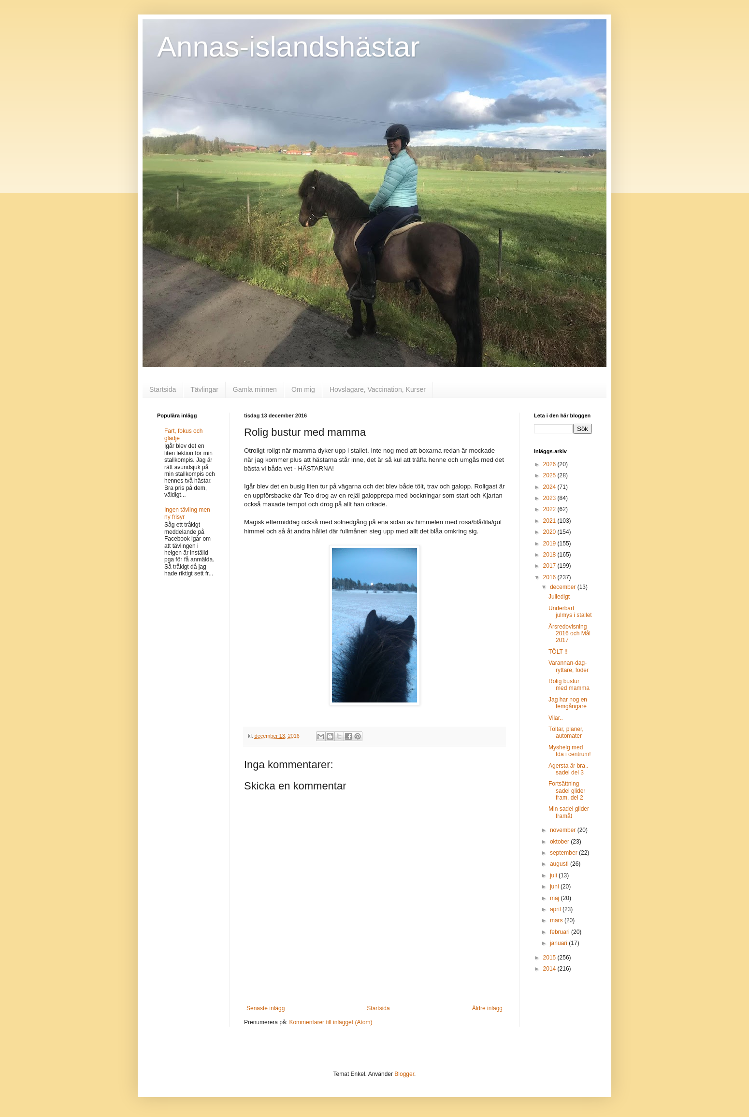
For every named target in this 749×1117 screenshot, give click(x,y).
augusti (560, 863)
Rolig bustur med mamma (569, 684)
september (564, 852)
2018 (550, 554)
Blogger (404, 1074)
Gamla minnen (255, 389)
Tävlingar (204, 389)
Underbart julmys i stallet (570, 611)
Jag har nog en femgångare (567, 703)
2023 (550, 498)
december (563, 587)
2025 (550, 475)
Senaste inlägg (265, 1008)
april (556, 909)
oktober (560, 841)
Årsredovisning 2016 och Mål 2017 (569, 633)
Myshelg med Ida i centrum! (569, 751)
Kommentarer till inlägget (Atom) (330, 1022)
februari (560, 932)
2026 (550, 464)
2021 (550, 520)
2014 (550, 968)
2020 (550, 532)
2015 (550, 957)
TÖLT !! (558, 651)
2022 (550, 509)
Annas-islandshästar (288, 46)
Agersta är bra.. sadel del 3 (568, 769)
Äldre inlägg (487, 1008)
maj (555, 898)
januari (559, 943)
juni (555, 886)
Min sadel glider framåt (568, 812)
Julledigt (559, 596)
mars (557, 920)
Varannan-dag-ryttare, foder (568, 666)
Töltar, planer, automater (566, 732)
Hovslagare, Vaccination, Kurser (378, 389)
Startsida (162, 389)
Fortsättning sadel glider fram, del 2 (566, 790)
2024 (550, 487)
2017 (550, 565)
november (563, 830)
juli (554, 875)
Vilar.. (555, 718)
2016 (550, 577)
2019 (550, 543)
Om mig (303, 389)
